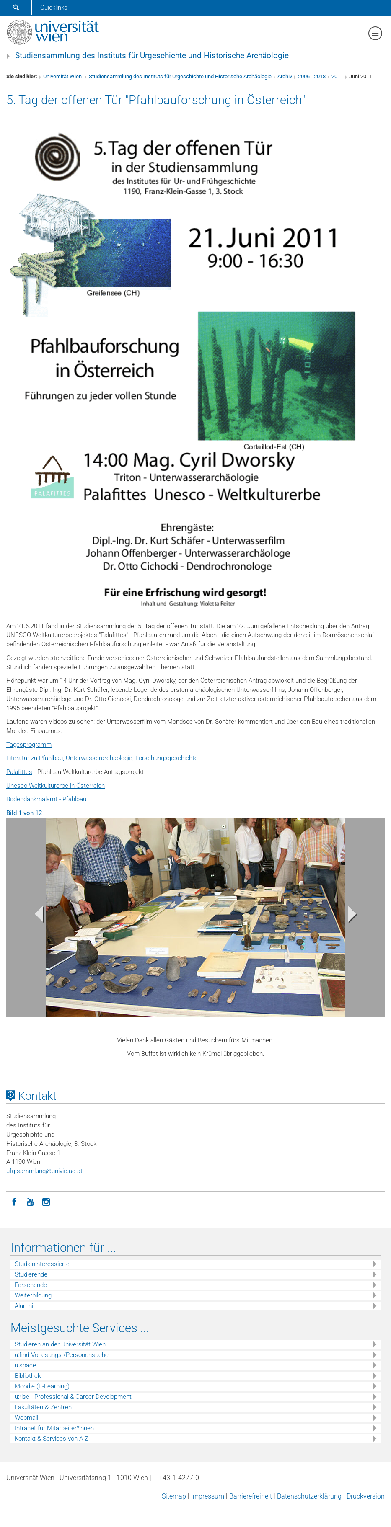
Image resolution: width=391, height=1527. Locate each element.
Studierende (31, 1274)
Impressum (207, 1496)
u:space (25, 1365)
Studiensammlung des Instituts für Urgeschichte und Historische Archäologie (152, 55)
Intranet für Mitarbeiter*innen (54, 1428)
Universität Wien (63, 76)
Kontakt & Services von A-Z (51, 1438)
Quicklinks (53, 7)
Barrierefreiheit (250, 1496)
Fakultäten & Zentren (43, 1407)
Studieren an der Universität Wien (60, 1344)
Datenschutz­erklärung (309, 1496)
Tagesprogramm (29, 744)
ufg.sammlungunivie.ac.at (44, 1171)
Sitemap (174, 1496)
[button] (34, 916)
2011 (337, 76)
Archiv (284, 76)
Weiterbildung (33, 1295)
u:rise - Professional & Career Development (73, 1397)
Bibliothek (28, 1376)
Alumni (24, 1306)
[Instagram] (46, 1201)
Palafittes (19, 772)
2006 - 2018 (312, 76)
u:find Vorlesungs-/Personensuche (62, 1355)
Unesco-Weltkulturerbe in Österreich (55, 785)
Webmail (26, 1417)
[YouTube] (30, 1201)
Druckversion (366, 1496)
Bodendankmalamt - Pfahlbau (46, 799)
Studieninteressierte (42, 1264)
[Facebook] (14, 1201)
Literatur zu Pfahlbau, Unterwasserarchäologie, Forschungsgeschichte (102, 758)
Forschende (31, 1285)
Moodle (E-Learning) (42, 1386)
